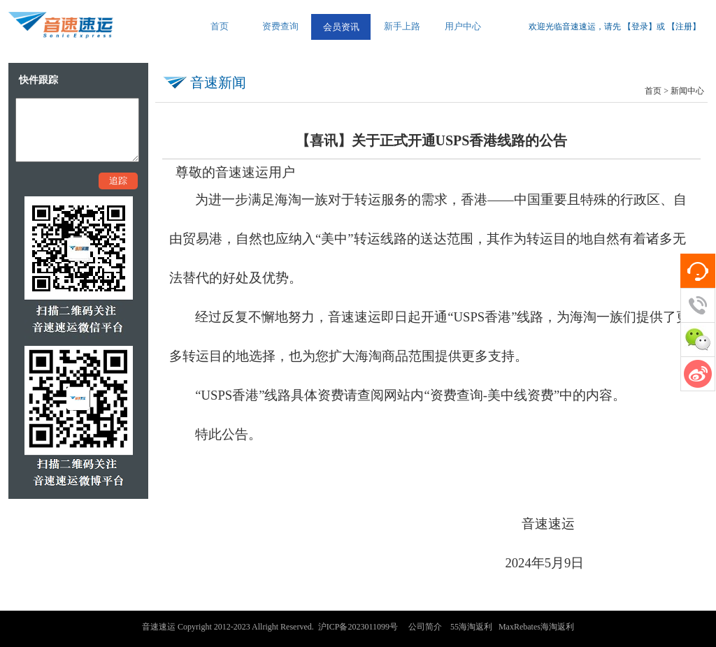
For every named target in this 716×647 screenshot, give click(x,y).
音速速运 (159, 627)
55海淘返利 (471, 627)
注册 (683, 26)
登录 (639, 26)
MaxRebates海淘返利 (536, 627)
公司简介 (425, 627)
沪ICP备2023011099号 (358, 627)
